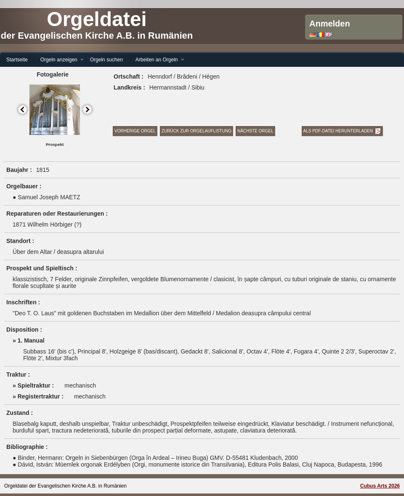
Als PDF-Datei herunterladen (338, 131)
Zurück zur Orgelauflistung (196, 131)
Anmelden (329, 23)
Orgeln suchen (106, 60)
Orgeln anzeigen (59, 60)
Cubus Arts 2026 (380, 486)
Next (88, 110)
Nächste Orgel (255, 131)
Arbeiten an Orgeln (156, 60)
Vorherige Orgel (135, 131)
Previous (23, 110)
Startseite (17, 60)
